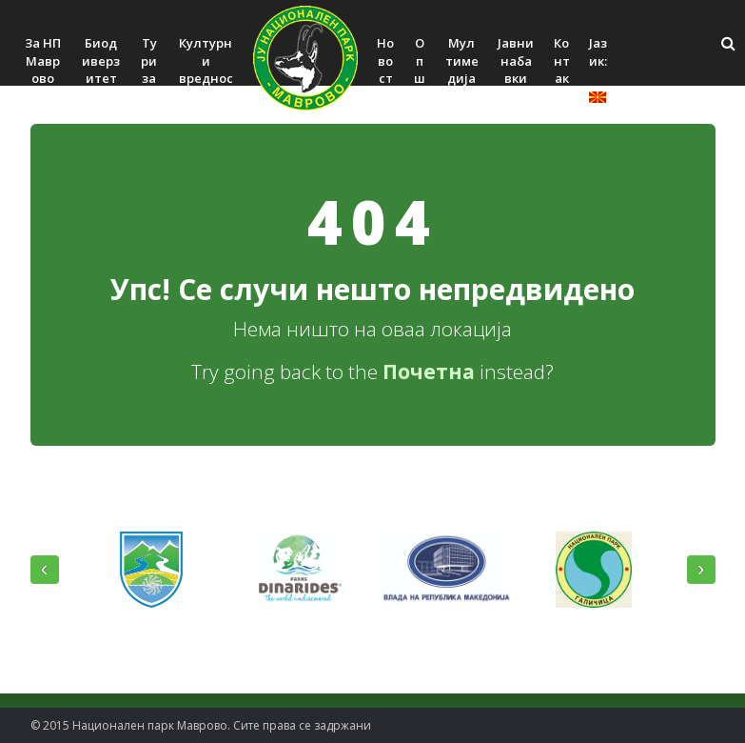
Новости (385, 69)
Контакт (562, 69)
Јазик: (598, 68)
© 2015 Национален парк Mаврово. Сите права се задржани (200, 725)
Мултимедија (462, 60)
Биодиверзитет (101, 60)
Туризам (149, 69)
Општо (419, 78)
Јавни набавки (516, 60)
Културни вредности (206, 69)
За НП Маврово (43, 60)
